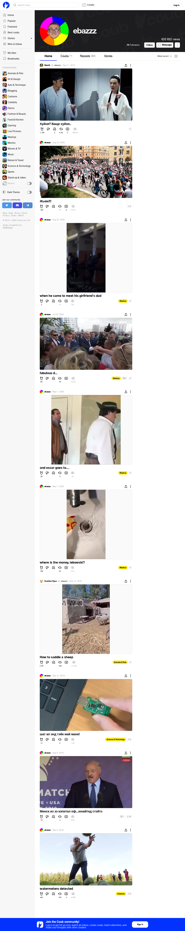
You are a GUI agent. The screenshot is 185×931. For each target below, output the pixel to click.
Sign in (140, 924)
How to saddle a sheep (56, 657)
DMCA (21, 215)
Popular (9, 21)
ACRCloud (7, 227)
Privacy (6, 215)
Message (165, 45)
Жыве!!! (45, 201)
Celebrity (121, 894)
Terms (24, 213)
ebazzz (57, 65)
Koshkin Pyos (50, 581)
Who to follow (12, 44)
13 (129, 816)
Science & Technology (116, 739)
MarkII (47, 65)
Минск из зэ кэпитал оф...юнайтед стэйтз (71, 811)
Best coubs (11, 33)
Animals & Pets (120, 662)
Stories (17, 38)
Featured (10, 27)
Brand (17, 213)
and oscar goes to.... (54, 468)
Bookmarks (11, 59)
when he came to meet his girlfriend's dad (70, 296)
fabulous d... (48, 373)
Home (8, 15)
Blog (5, 213)
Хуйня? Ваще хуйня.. (55, 124)
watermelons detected (56, 889)
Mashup (123, 301)
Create (88, 5)
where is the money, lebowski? (62, 562)
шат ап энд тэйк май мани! (60, 734)
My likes (9, 53)
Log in (176, 5)
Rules (13, 215)
